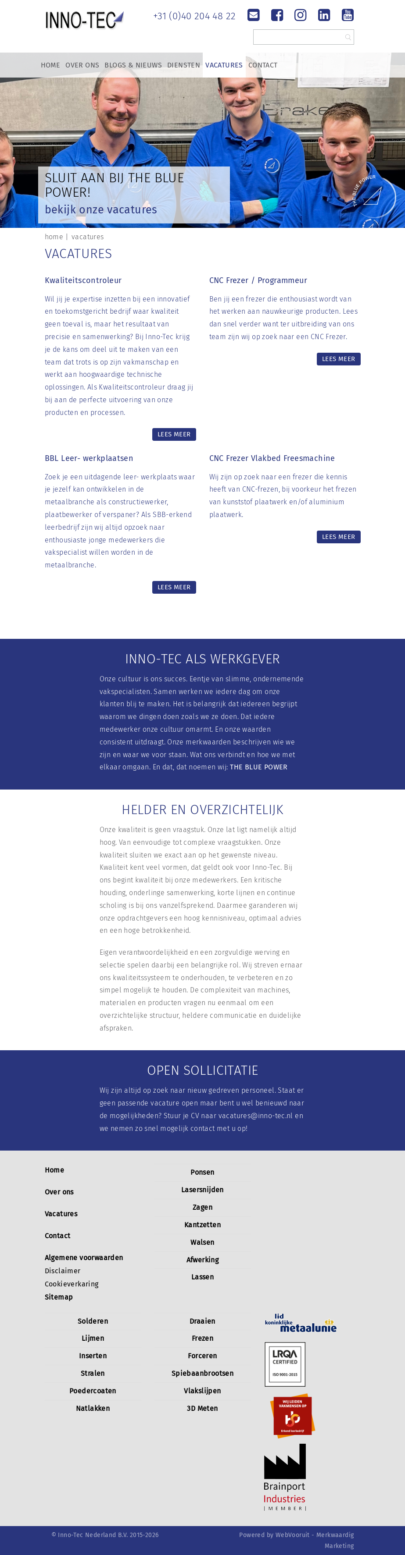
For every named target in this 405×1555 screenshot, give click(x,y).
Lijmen (93, 1338)
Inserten (93, 1356)
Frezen (202, 1338)
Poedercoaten (92, 1391)
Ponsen (202, 1172)
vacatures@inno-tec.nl (256, 1116)
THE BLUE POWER (259, 767)
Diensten (183, 65)
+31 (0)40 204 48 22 (194, 16)
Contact (263, 65)
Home (51, 65)
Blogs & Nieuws (133, 65)
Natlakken (93, 1408)
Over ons (59, 1192)
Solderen (93, 1321)
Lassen (202, 1277)
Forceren (202, 1356)
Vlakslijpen (202, 1391)
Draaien (202, 1321)
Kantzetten (202, 1225)
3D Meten (202, 1408)
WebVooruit (293, 1535)
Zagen (202, 1207)
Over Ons (82, 65)
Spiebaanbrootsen (202, 1373)
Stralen (93, 1373)
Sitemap (59, 1297)
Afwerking (202, 1260)
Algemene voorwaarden (84, 1258)
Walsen (202, 1242)
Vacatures (224, 65)
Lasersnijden (202, 1190)
